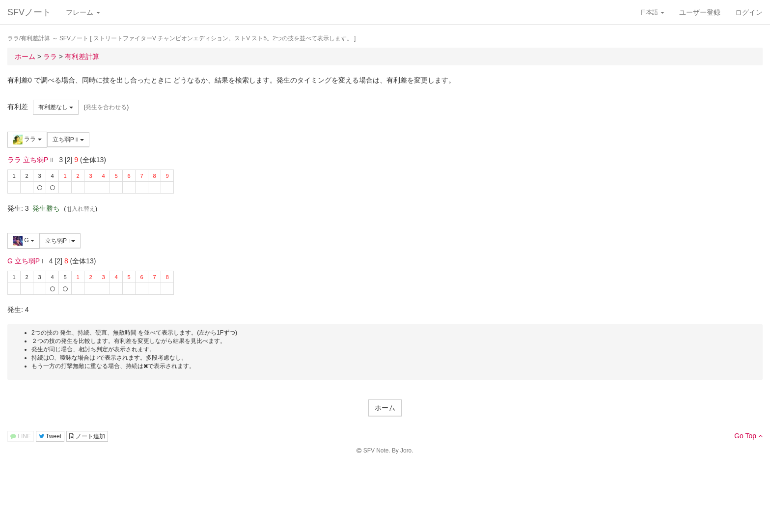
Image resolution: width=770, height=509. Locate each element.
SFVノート (29, 12)
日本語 (652, 12)
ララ (27, 139)
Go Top (748, 436)
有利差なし (55, 107)
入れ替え (80, 208)
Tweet (50, 436)
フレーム (83, 12)
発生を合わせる (106, 107)
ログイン (749, 12)
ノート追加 (87, 436)
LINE (20, 436)
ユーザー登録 (699, 12)
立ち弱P (68, 139)
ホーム (385, 408)
